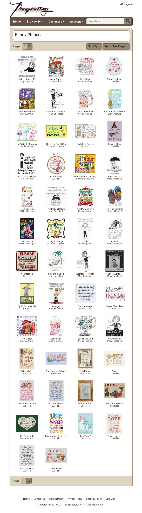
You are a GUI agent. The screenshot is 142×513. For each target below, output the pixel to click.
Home (17, 21)
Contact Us (39, 498)
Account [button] (75, 21)
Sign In (126, 4)
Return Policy (56, 498)
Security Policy (94, 498)
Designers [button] (55, 21)
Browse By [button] (33, 21)
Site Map (110, 498)
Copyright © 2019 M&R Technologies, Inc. (60, 504)
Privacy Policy (74, 498)
